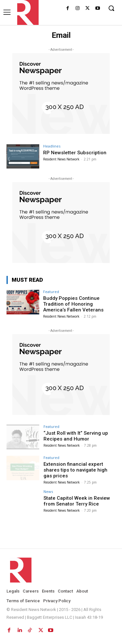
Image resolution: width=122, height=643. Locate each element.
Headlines (51, 146)
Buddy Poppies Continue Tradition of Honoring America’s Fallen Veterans (73, 304)
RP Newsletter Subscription (74, 153)
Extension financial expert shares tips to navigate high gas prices (75, 470)
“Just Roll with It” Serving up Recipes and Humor (75, 436)
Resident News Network (61, 159)
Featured (51, 291)
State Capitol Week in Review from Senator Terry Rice (76, 501)
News (48, 491)
